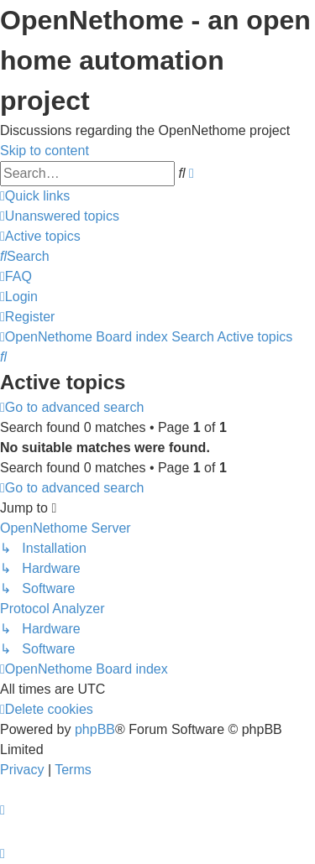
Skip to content (44, 150)
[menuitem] (59, 216)
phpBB (95, 729)
